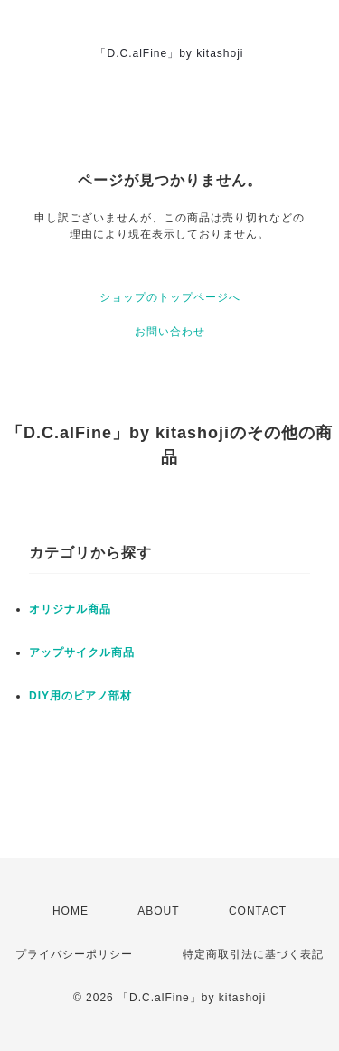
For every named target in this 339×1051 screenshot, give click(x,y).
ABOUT (158, 911)
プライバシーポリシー (74, 954)
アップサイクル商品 (82, 652)
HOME (70, 911)
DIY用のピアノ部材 (80, 696)
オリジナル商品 (70, 609)
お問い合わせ (170, 331)
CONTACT (258, 911)
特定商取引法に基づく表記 (253, 954)
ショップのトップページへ (169, 297)
